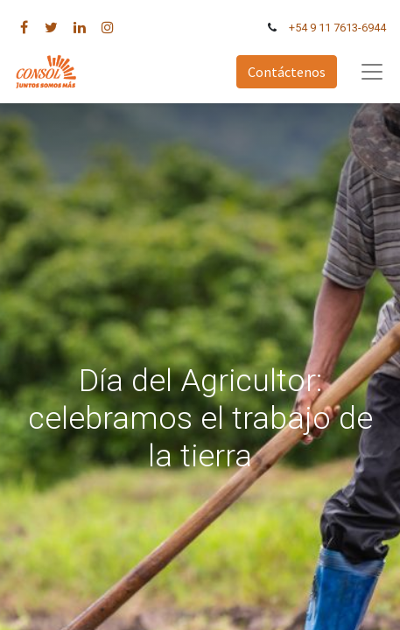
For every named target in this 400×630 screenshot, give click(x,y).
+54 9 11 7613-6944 (337, 27)
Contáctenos (287, 71)
